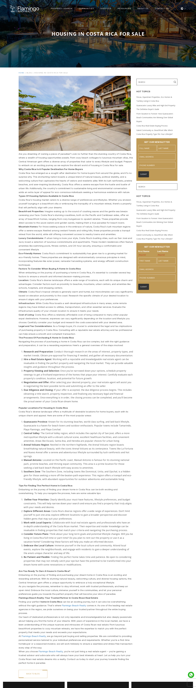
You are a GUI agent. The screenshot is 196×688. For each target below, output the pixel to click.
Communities (86, 9)
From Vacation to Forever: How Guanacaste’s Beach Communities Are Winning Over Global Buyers (154, 118)
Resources (124, 9)
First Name (143, 253)
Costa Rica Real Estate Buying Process (152, 126)
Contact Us (162, 9)
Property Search (61, 9)
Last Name (162, 253)
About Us (143, 9)
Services (105, 9)
